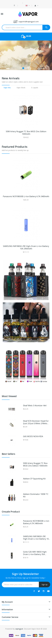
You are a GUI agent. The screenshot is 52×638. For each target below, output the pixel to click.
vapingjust (19, 629)
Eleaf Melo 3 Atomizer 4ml (34, 405)
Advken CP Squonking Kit (34, 478)
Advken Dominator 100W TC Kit (35, 495)
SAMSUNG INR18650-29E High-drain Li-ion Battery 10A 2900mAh (26, 247)
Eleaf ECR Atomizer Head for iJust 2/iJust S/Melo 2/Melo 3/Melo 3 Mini (36, 422)
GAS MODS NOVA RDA (33, 436)
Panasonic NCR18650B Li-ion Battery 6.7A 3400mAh (26, 196)
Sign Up (44, 584)
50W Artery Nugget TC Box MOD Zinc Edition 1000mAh (26, 132)
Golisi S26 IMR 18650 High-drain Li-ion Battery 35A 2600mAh (35, 553)
